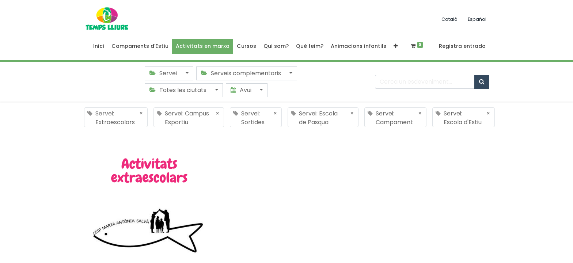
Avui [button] (242, 90)
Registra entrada (462, 46)
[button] (395, 46)
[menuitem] (99, 46)
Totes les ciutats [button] (178, 90)
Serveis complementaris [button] (241, 73)
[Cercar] (481, 82)
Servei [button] (163, 73)
